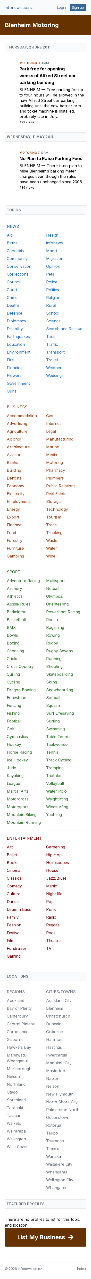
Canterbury (17, 1016)
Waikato (14, 1123)
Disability (15, 328)
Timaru (52, 1148)
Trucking (54, 532)
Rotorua (53, 1125)
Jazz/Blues (56, 878)
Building (14, 470)
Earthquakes (18, 336)
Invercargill (56, 1055)
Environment (18, 352)
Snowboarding (59, 689)
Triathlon (54, 775)
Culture (13, 893)
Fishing (13, 713)
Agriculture (17, 431)
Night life (54, 893)
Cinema (13, 870)
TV (48, 948)
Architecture (18, 446)
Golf (11, 728)
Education (16, 344)
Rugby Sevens (59, 650)
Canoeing (15, 650)
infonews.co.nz (19, 7)
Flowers (14, 375)
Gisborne (15, 1039)
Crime (12, 297)
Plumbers (55, 478)
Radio (51, 917)
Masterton (55, 1070)
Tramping (55, 767)
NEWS (13, 226)
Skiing (51, 682)
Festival (13, 932)
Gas (49, 415)
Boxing (13, 643)
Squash (53, 705)
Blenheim (30, 89)
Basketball (16, 619)
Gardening (55, 847)
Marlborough (19, 1068)
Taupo (52, 1133)
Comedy (14, 886)
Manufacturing (59, 439)
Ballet (12, 854)
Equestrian (16, 697)
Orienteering (57, 604)
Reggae (53, 925)
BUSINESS (17, 406)
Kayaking (15, 775)
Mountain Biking (21, 814)
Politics (52, 289)
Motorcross (17, 799)
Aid (10, 235)
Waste (51, 540)
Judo (11, 767)
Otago (12, 1092)
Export (13, 517)
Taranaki (15, 1107)
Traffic (52, 344)
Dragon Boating (21, 689)
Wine (50, 556)
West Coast (17, 1146)
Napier (52, 1078)
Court (12, 289)
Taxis (51, 336)
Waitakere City (59, 1164)
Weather (54, 367)
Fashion (14, 925)
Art (10, 847)
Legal (51, 431)
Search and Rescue (64, 328)
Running (53, 658)
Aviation (14, 454)
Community (17, 258)
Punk (51, 909)
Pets (50, 274)
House (52, 870)
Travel (52, 359)
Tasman (14, 1115)
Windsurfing (57, 806)
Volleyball (55, 783)
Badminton (16, 611)
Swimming (55, 728)
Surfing (53, 721)
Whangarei (56, 1187)
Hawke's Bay (19, 1047)
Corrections (17, 274)
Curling (13, 674)
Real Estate (56, 493)
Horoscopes (57, 862)
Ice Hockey (17, 760)
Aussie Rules (18, 604)
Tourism (53, 517)
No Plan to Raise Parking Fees (50, 158)
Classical (15, 878)
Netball (52, 588)
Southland (16, 1099)
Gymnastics (17, 736)
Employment (18, 501)
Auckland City (59, 1000)
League (13, 783)
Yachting (54, 814)
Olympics (54, 596)
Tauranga (55, 1140)
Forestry (14, 540)
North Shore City (62, 1101)
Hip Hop (54, 854)
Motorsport (17, 806)
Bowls (12, 635)
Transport (55, 352)
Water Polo (56, 791)
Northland (16, 1084)
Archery (14, 588)
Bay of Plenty (19, 1008)
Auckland (15, 1000)
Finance (14, 524)
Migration (54, 258)
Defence (14, 313)
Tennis (52, 752)
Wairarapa (16, 1131)
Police (51, 281)
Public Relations (60, 485)
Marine (52, 446)
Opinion (53, 266)
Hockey (14, 744)
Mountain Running (24, 822)
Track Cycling (58, 760)
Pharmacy (55, 470)
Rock (51, 932)
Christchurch (58, 1016)
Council (14, 281)
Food (11, 532)
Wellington (16, 1138)
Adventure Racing (23, 580)
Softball (53, 697)
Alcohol (14, 439)
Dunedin (53, 1023)
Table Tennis (58, 736)
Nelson (13, 1076)
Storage (53, 501)
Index (81, 1269)
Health (52, 235)
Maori (51, 250)
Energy (13, 509)
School (52, 313)
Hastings (54, 1047)
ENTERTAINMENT (24, 838)
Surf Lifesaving (60, 713)
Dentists (14, 478)
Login (61, 7)
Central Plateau (21, 1023)
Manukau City (59, 1062)
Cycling (13, 682)
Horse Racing (19, 752)
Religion (53, 297)
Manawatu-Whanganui (17, 1058)
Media (51, 454)
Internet (53, 423)
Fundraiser (16, 948)
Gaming (14, 956)
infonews (54, 242)
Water (51, 548)
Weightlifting (57, 799)
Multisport (55, 580)
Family (13, 917)
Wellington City (59, 1179)
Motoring (28, 63)
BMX (11, 627)
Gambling (15, 556)
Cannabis (15, 250)
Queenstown (57, 1117)
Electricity (16, 493)
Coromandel (18, 1031)
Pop (50, 901)
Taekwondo (57, 744)
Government (18, 383)
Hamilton (54, 1039)
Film (10, 940)
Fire (10, 359)
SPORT (13, 571)
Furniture (15, 548)
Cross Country (20, 666)
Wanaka (53, 1156)
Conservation (19, 266)
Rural (51, 305)
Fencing (14, 705)
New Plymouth (60, 1094)
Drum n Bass (19, 909)
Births (12, 242)
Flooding (15, 367)
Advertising (17, 423)
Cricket (13, 658)
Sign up (78, 7)
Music (51, 886)
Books (12, 862)
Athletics (15, 596)
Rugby (52, 643)
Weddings (55, 375)
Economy (15, 485)
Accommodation (22, 415)
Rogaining (55, 627)
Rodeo (52, 619)
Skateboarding (59, 674)
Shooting (54, 666)
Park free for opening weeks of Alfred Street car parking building (47, 75)
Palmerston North (62, 1109)
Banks (12, 462)
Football (14, 721)
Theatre (53, 940)
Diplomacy (16, 320)
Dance (13, 901)
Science (53, 320)
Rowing (53, 635)
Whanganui (56, 1172)
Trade (51, 524)
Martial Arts (17, 791)
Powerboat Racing (63, 611)
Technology (57, 509)
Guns (12, 391)
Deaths (13, 305)
